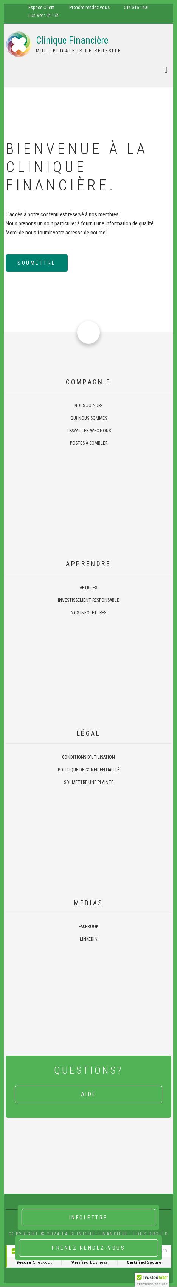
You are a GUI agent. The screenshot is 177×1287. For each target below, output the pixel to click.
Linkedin (89, 939)
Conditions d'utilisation (88, 757)
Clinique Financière (72, 40)
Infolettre (88, 1218)
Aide (88, 1094)
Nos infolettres (88, 612)
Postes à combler (88, 443)
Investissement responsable (88, 600)
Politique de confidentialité (89, 770)
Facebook (88, 926)
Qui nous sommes (88, 418)
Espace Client (41, 7)
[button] (152, 1280)
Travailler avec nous (89, 430)
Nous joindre (88, 405)
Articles (88, 587)
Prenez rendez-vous (88, 1248)
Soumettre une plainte (88, 782)
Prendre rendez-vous (89, 7)
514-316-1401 (136, 7)
